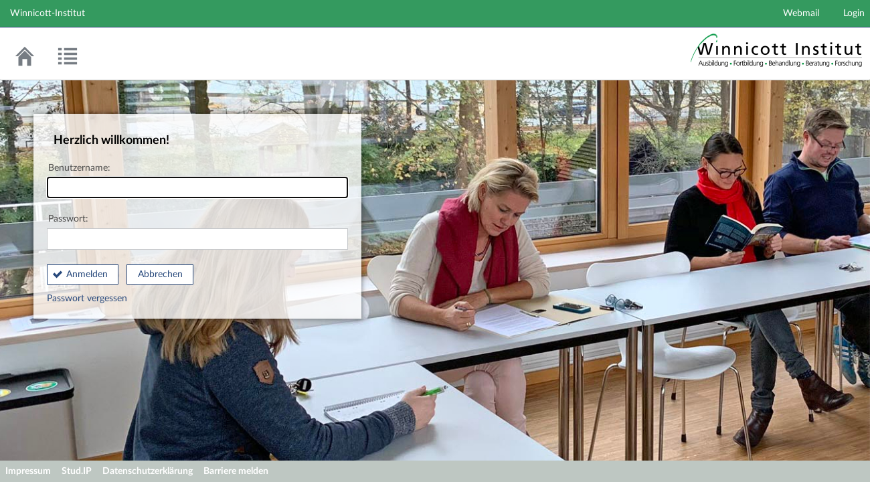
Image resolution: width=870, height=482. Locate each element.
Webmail (801, 13)
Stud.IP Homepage (776, 56)
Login (854, 13)
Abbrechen (160, 274)
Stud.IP (77, 471)
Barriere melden (235, 471)
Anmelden (87, 274)
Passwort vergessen (87, 298)
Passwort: (197, 232)
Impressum (28, 471)
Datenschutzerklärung (147, 471)
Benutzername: (197, 181)
